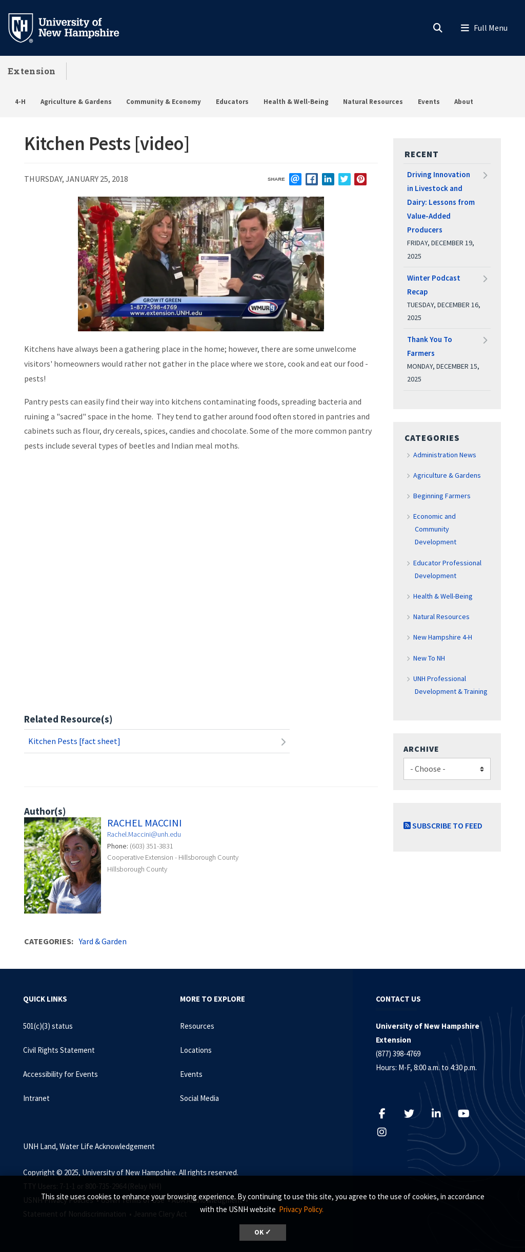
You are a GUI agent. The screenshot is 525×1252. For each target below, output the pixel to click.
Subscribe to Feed (442, 825)
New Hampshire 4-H (442, 637)
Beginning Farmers (442, 495)
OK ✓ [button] (262, 1232)
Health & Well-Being (296, 101)
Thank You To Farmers (429, 346)
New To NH (429, 658)
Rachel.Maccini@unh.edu (144, 834)
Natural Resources (373, 101)
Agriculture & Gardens (76, 101)
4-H (20, 101)
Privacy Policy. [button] (301, 1209)
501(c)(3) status (48, 1026)
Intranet (36, 1098)
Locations (196, 1050)
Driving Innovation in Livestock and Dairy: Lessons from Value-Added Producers (441, 202)
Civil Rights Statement (59, 1050)
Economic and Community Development (435, 529)
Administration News (444, 454)
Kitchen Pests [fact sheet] (74, 741)
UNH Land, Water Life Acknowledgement (89, 1146)
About (463, 101)
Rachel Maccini (144, 822)
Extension (32, 71)
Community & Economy (163, 101)
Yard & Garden (103, 941)
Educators (232, 101)
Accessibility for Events (60, 1074)
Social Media (199, 1098)
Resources (197, 1026)
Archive (421, 749)
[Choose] (447, 769)
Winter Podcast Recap (433, 284)
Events (429, 101)
